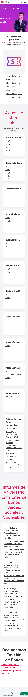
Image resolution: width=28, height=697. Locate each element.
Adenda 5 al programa (14, 90)
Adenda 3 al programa (14, 83)
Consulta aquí (6, 42)
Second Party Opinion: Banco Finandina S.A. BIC (13, 434)
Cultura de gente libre (8, 695)
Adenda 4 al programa (14, 87)
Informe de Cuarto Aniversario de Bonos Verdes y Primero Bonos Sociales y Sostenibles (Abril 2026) (12, 533)
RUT (3, 680)
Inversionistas (8, 8)
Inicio (3, 8)
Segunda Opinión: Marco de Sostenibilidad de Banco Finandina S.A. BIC (14, 445)
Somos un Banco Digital (8, 693)
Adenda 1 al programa (14, 76)
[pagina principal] (5, 2)
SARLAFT (4, 677)
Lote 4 (7, 151)
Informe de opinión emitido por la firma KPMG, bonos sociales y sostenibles (14, 543)
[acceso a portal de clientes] (22, 2)
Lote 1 (7, 141)
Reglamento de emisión (14, 97)
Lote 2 (7, 144)
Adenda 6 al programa (14, 94)
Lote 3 (7, 147)
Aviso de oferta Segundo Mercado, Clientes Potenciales (13, 464)
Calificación (10, 429)
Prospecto (10, 453)
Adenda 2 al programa (14, 79)
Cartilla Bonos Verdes (13, 375)
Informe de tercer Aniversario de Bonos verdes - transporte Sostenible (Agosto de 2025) (12, 568)
